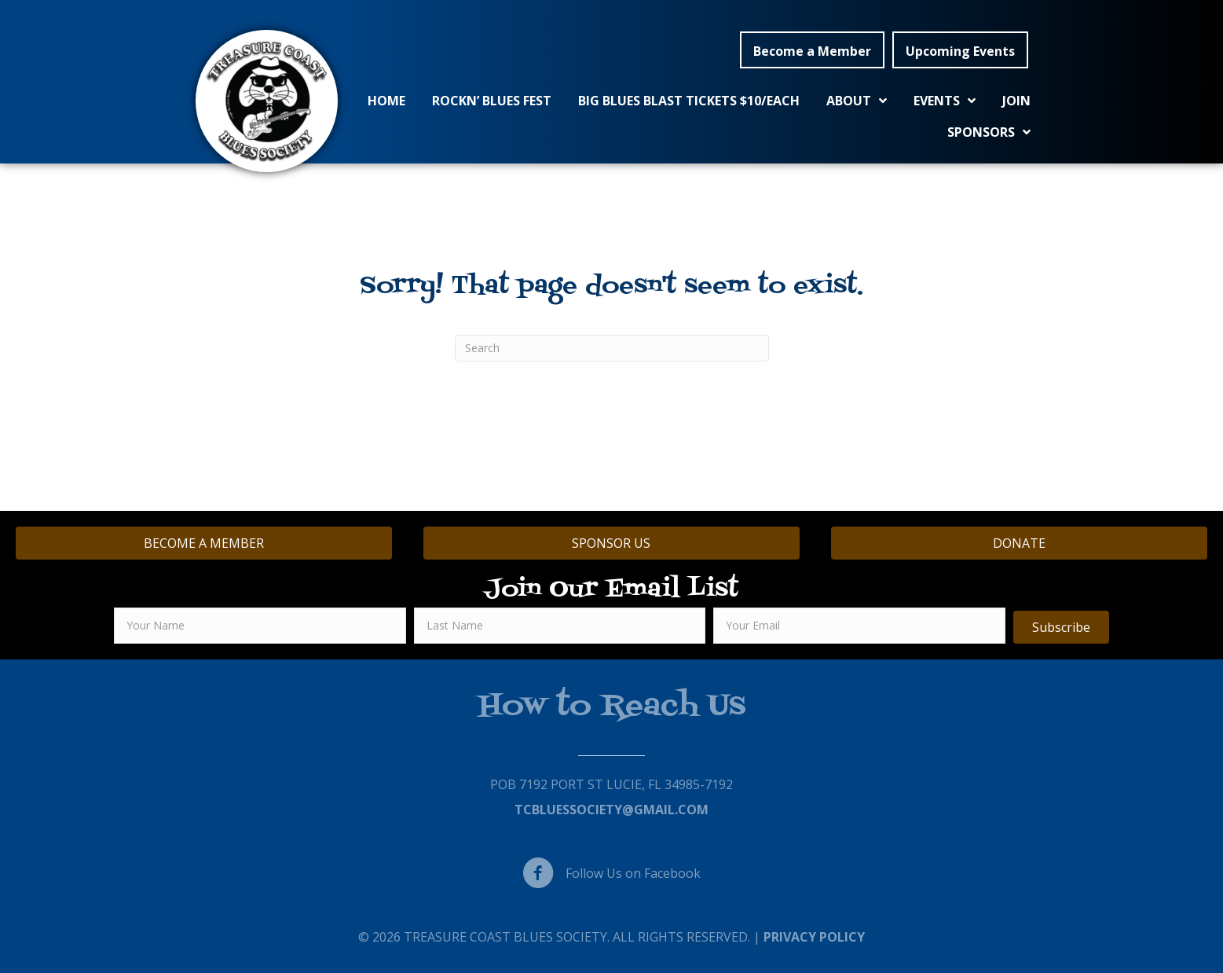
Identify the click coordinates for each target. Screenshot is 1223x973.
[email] (859, 626)
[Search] (612, 348)
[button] (812, 50)
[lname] (560, 626)
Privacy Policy (814, 936)
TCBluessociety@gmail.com (611, 809)
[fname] (260, 626)
